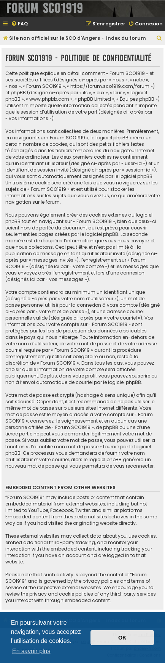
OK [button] (122, 638)
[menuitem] (19, 24)
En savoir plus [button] (31, 651)
